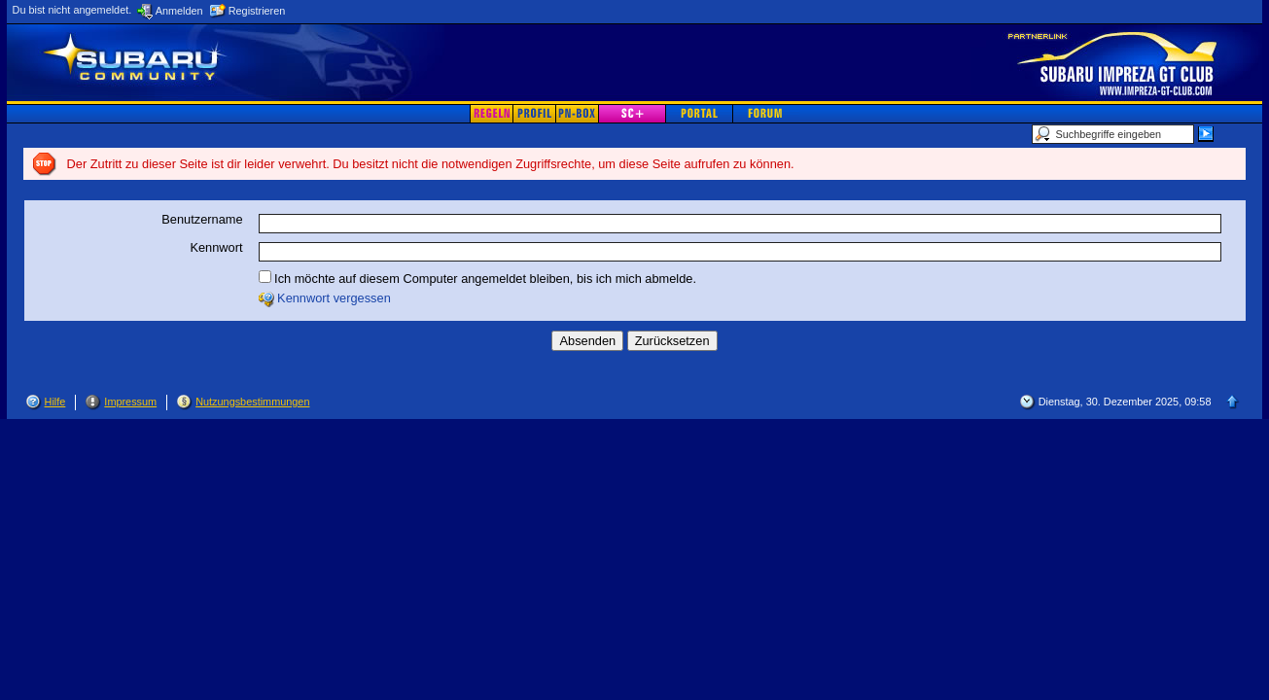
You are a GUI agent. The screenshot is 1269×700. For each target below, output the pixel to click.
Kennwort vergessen (334, 298)
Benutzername (201, 219)
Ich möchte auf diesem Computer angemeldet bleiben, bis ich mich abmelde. (477, 278)
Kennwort (216, 247)
